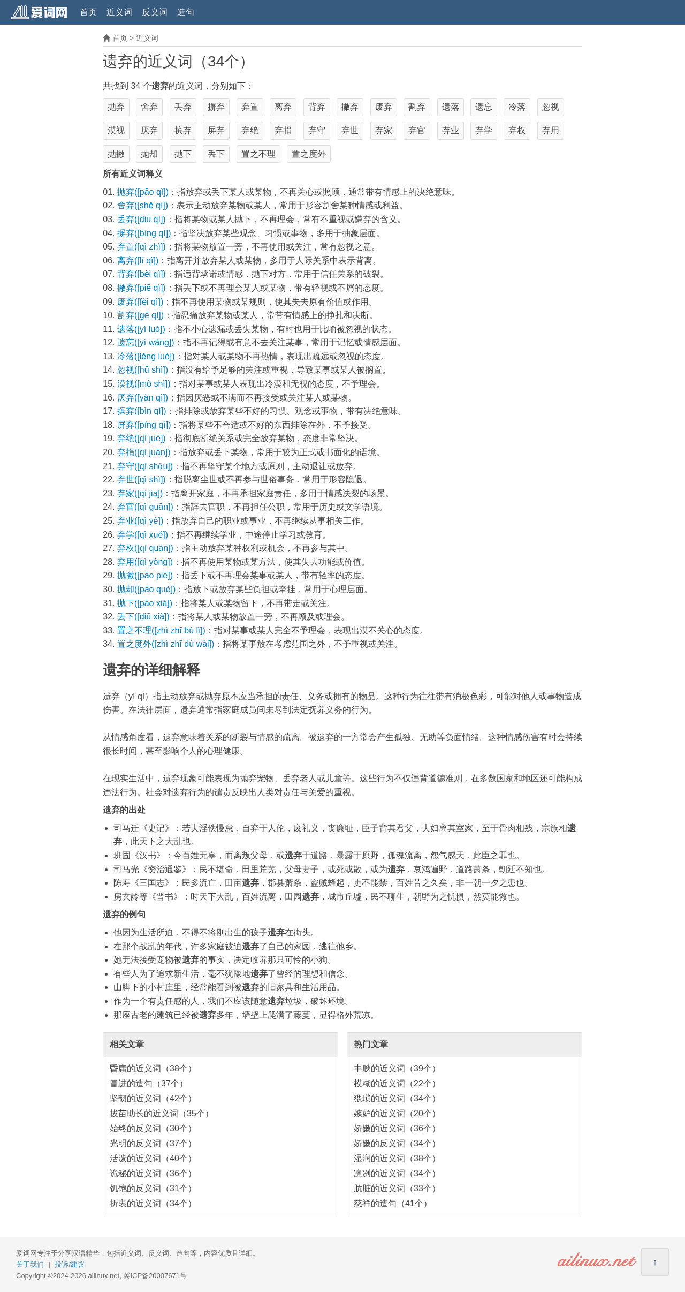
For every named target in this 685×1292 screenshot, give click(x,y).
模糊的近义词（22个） (397, 1083)
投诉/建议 (70, 1264)
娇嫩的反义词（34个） (397, 1143)
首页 (88, 12)
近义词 (119, 12)
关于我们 (30, 1264)
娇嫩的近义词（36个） (397, 1128)
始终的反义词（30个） (153, 1128)
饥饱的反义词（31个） (153, 1188)
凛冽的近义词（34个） (397, 1173)
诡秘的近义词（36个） (153, 1173)
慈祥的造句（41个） (393, 1203)
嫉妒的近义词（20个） (397, 1113)
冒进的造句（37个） (149, 1083)
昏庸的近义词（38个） (153, 1068)
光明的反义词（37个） (153, 1143)
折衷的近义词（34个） (153, 1203)
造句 (185, 12)
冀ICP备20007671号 (155, 1276)
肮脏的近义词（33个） (397, 1188)
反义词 (155, 12)
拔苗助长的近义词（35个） (162, 1113)
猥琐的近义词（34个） (397, 1098)
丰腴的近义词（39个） (397, 1068)
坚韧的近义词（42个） (153, 1098)
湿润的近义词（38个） (397, 1158)
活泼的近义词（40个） (153, 1158)
